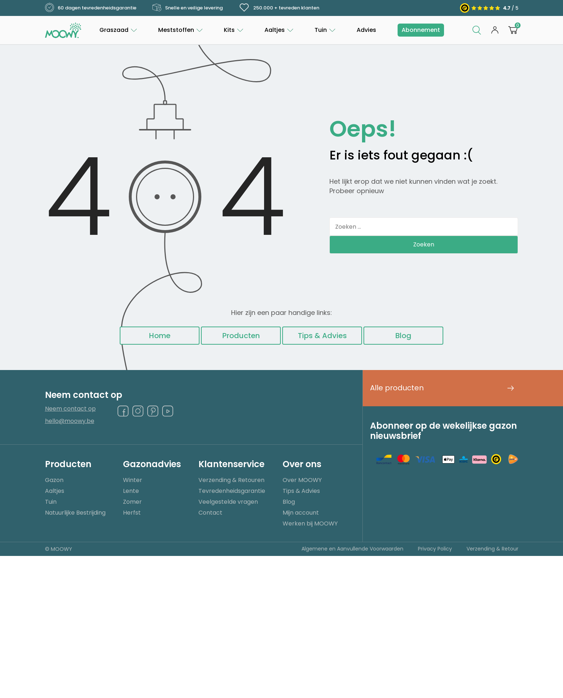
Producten (241, 336)
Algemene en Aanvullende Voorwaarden (352, 548)
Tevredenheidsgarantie (231, 491)
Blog (403, 336)
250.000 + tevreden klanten (279, 8)
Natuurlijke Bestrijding (75, 512)
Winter (132, 480)
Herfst (132, 512)
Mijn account (301, 512)
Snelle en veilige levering (187, 8)
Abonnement (421, 30)
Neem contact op (70, 409)
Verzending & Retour (492, 548)
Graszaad (113, 30)
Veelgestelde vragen (228, 502)
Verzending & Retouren (231, 480)
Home (159, 336)
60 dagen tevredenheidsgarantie (90, 8)
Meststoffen (176, 30)
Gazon (54, 480)
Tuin (321, 30)
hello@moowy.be (69, 421)
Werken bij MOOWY (310, 523)
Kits (229, 30)
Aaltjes (274, 30)
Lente (131, 491)
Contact (210, 512)
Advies (366, 30)
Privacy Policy (435, 548)
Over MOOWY (302, 480)
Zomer (132, 502)
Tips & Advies (322, 336)
